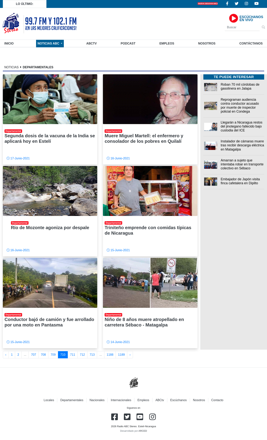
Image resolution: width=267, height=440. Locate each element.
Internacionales (121, 400)
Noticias (49, 43)
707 (33, 354)
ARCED (142, 430)
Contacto (217, 400)
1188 (110, 354)
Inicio (9, 43)
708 (43, 354)
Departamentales (71, 400)
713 (92, 354)
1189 (121, 354)
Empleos (143, 400)
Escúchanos (178, 400)
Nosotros (206, 43)
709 (53, 354)
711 (72, 354)
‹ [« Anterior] (5, 354)
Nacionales (97, 400)
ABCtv (91, 43)
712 (82, 354)
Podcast (128, 43)
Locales (49, 400)
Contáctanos (251, 43)
